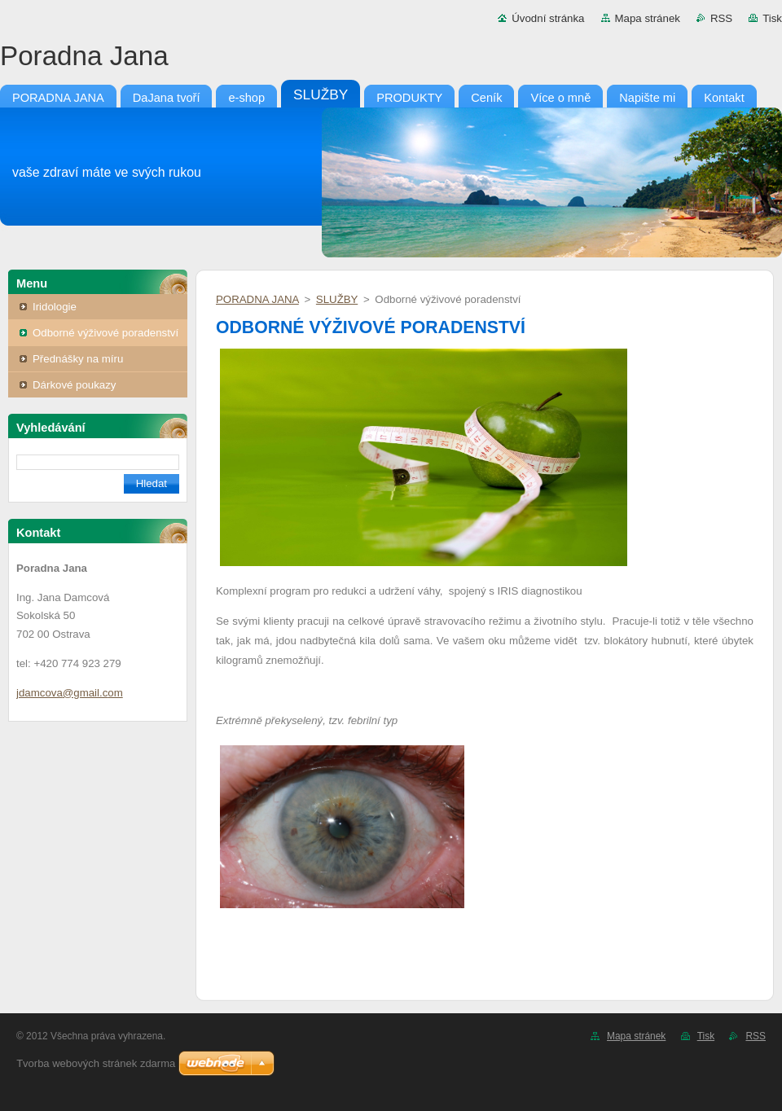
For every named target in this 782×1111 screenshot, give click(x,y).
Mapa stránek (647, 18)
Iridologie (55, 307)
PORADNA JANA (257, 299)
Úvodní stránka (548, 18)
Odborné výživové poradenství (105, 333)
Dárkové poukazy (74, 385)
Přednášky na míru (78, 359)
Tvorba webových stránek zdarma (95, 1063)
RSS (721, 18)
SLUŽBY (337, 299)
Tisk (772, 18)
